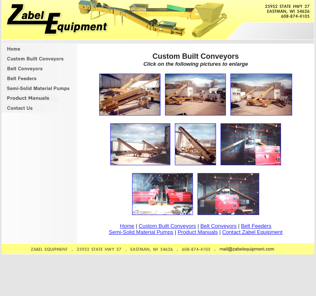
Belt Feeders (256, 226)
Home (127, 226)
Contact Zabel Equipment (252, 232)
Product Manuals (198, 232)
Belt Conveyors (218, 226)
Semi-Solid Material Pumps (141, 232)
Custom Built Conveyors (167, 226)
